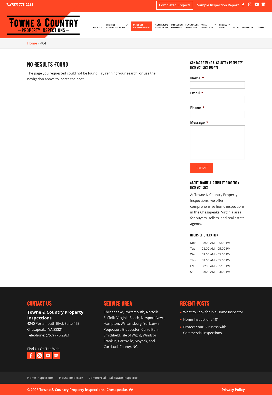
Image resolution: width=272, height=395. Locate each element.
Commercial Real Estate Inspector (113, 377)
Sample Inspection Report (218, 5)
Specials (246, 27)
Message (199, 122)
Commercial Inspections (161, 26)
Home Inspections (40, 377)
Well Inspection (207, 26)
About (96, 27)
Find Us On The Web (43, 348)
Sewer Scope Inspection (192, 26)
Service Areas (223, 26)
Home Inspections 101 (201, 318)
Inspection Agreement (177, 26)
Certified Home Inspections (115, 26)
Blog (236, 27)
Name (197, 78)
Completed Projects (175, 5)
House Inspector (71, 377)
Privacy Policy (233, 388)
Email (196, 93)
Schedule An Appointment (141, 26)
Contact (261, 27)
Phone (197, 108)
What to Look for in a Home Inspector (213, 311)
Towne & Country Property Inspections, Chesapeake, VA (86, 388)
